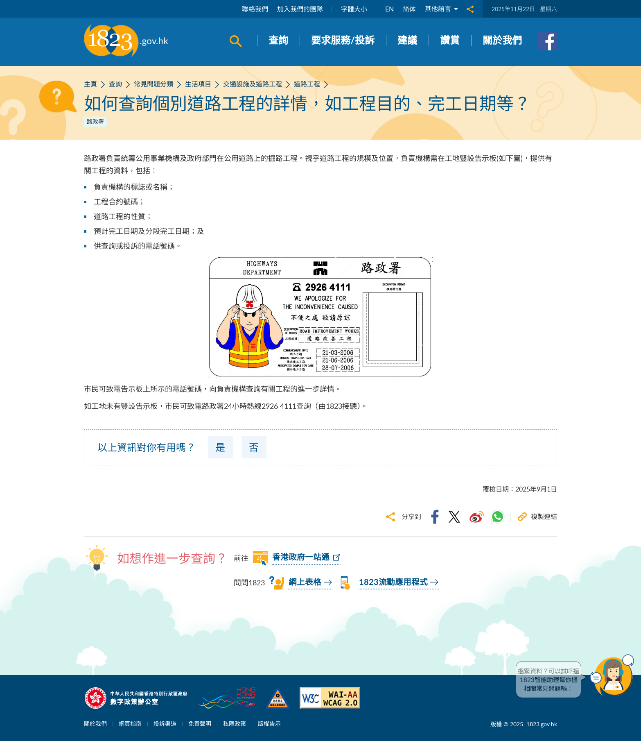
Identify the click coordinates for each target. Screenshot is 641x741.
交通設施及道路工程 (252, 83)
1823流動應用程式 (393, 582)
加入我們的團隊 (300, 9)
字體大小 (354, 9)
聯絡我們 (255, 9)
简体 (409, 9)
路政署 (95, 121)
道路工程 (307, 83)
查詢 (115, 83)
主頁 (90, 83)
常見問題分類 (153, 83)
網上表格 (305, 582)
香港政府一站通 (301, 557)
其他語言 (441, 9)
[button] (614, 675)
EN (389, 9)
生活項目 (198, 83)
